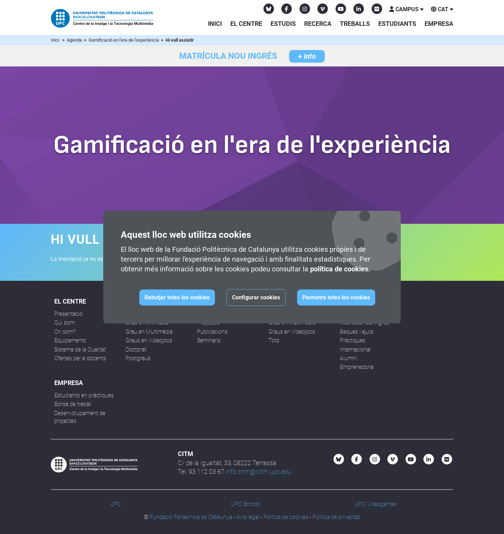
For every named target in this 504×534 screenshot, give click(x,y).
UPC (115, 504)
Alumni (348, 358)
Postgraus (138, 358)
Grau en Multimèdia (149, 331)
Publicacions (212, 331)
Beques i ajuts (356, 331)
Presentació (68, 314)
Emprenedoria (356, 367)
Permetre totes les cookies (336, 297)
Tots (273, 340)
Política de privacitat (336, 517)
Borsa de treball (72, 404)
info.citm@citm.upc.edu (258, 471)
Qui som (64, 322)
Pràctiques (352, 340)
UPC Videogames (376, 504)
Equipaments (70, 340)
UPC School (245, 504)
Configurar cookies (256, 297)
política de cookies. (340, 269)
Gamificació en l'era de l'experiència (124, 40)
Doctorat (136, 349)
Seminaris (208, 340)
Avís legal (248, 517)
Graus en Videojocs (149, 340)
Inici (215, 23)
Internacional (355, 349)
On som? (65, 331)
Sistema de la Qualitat (80, 349)
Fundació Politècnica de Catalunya (191, 517)
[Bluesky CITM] (268, 8)
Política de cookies (286, 517)
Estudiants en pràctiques (84, 395)
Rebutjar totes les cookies (177, 297)
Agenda (75, 40)
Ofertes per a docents (80, 358)
